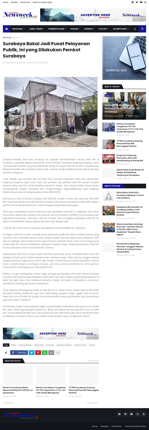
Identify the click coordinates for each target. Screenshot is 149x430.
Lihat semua (93, 360)
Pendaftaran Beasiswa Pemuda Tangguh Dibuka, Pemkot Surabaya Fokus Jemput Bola (130, 248)
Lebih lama (92, 402)
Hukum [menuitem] (74, 28)
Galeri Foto (38, 345)
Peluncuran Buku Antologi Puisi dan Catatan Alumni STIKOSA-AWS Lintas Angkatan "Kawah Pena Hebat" (130, 229)
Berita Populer (112, 186)
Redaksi (14, 2)
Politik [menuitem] (103, 28)
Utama (92, 345)
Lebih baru (9, 402)
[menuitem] (6, 29)
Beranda (7, 37)
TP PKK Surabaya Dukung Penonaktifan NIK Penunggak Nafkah (84, 390)
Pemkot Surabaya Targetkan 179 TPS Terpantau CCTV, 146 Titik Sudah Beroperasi (51, 390)
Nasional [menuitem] (17, 28)
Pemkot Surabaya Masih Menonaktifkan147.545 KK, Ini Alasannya (18, 390)
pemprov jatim (80, 345)
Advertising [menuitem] (120, 28)
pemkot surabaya (64, 345)
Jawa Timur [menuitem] (35, 28)
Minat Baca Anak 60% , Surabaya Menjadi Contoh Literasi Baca (130, 195)
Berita (15, 37)
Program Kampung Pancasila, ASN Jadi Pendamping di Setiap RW (130, 158)
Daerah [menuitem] (88, 28)
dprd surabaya (25, 345)
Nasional (50, 345)
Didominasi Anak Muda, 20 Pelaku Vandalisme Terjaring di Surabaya (130, 172)
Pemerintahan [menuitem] (56, 28)
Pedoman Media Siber (42, 2)
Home (5, 2)
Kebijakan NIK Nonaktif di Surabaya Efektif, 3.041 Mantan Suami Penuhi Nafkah (130, 211)
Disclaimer (25, 2)
